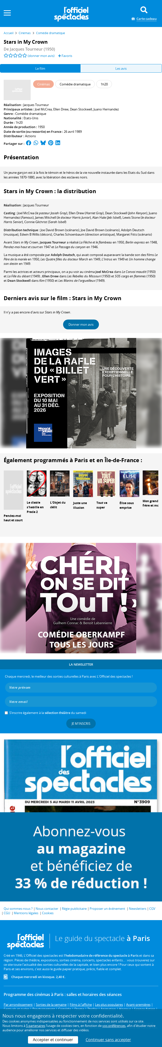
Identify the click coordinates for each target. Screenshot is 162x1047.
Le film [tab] (40, 68)
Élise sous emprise (127, 505)
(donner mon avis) (41, 56)
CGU (7, 913)
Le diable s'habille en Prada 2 (35, 507)
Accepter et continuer (53, 1039)
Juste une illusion (80, 505)
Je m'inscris (81, 723)
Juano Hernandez (106, 109)
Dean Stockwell (81, 109)
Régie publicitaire (74, 908)
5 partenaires (35, 1025)
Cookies (48, 913)
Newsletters (137, 908)
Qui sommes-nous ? (18, 908)
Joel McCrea (43, 109)
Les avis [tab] (121, 68)
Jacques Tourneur (36, 105)
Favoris (65, 56)
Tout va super (101, 505)
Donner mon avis (81, 324)
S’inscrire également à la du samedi (47, 713)
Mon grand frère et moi (151, 503)
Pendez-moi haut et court (13, 518)
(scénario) (59, 230)
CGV (152, 908)
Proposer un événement (107, 908)
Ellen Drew (60, 109)
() (42, 213)
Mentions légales (26, 913)
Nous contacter (47, 908)
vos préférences (113, 1025)
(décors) (36, 234)
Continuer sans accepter (108, 1039)
